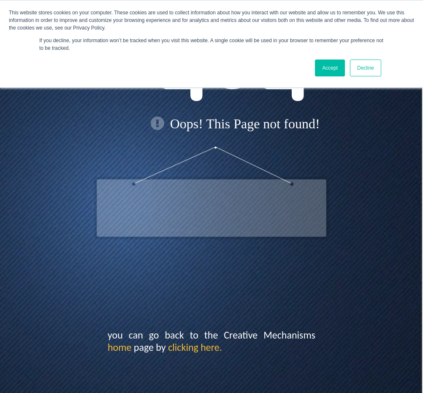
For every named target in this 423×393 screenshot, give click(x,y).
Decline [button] (365, 68)
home (119, 347)
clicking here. (195, 347)
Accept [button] (330, 68)
